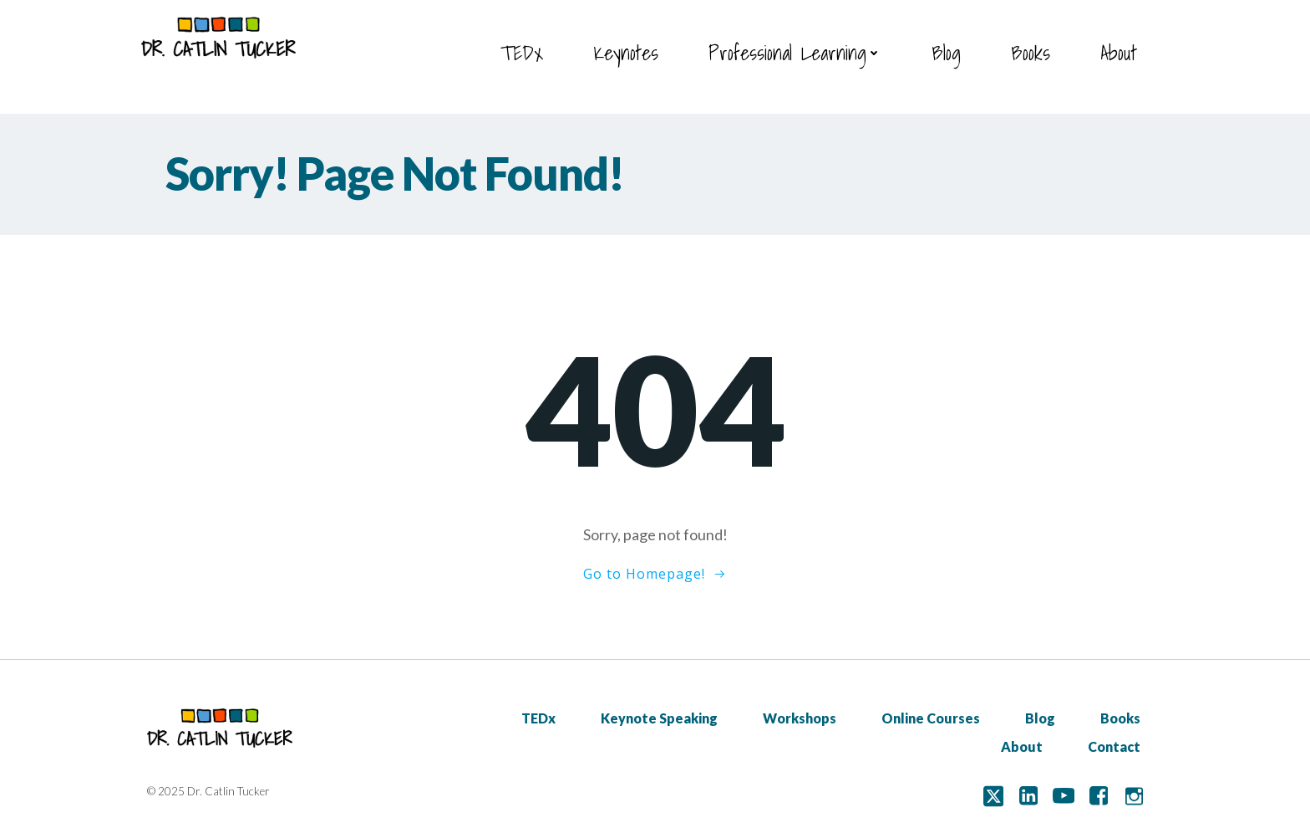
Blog (946, 53)
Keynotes (625, 53)
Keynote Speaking (659, 718)
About (1118, 53)
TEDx (521, 53)
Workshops (799, 718)
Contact (1114, 746)
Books (1030, 53)
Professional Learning (794, 53)
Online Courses (930, 718)
